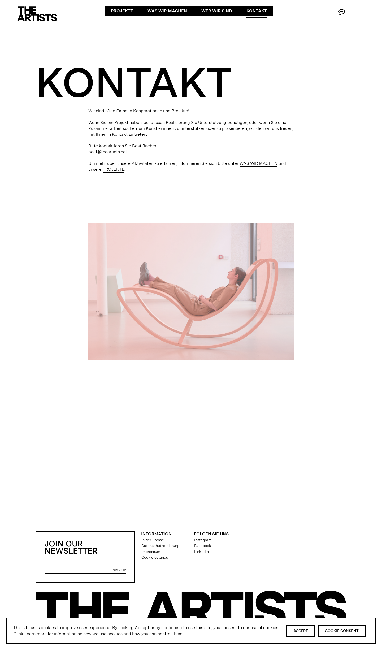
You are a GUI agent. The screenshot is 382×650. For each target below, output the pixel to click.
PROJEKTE (113, 169)
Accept (300, 631)
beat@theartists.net (107, 151)
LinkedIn (201, 551)
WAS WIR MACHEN (258, 163)
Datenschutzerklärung (160, 546)
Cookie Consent (342, 631)
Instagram (202, 540)
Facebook (202, 546)
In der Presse (152, 540)
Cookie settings (154, 557)
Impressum (150, 551)
